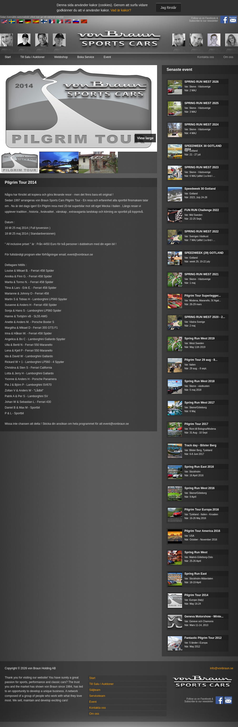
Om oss (228, 57)
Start (8, 57)
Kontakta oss (205, 57)
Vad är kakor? (121, 10)
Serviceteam (97, 696)
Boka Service (85, 57)
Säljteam (94, 690)
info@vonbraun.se (221, 668)
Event (107, 57)
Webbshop (61, 57)
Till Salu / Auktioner (32, 57)
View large (145, 138)
